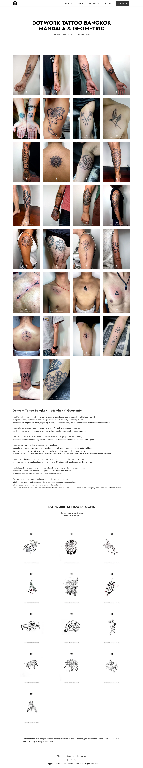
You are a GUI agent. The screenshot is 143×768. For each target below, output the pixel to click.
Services (70, 756)
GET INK (122, 3)
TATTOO (107, 3)
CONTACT (81, 3)
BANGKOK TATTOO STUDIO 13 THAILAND (72, 34)
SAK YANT (93, 3)
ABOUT (67, 3)
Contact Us (81, 756)
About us (60, 756)
